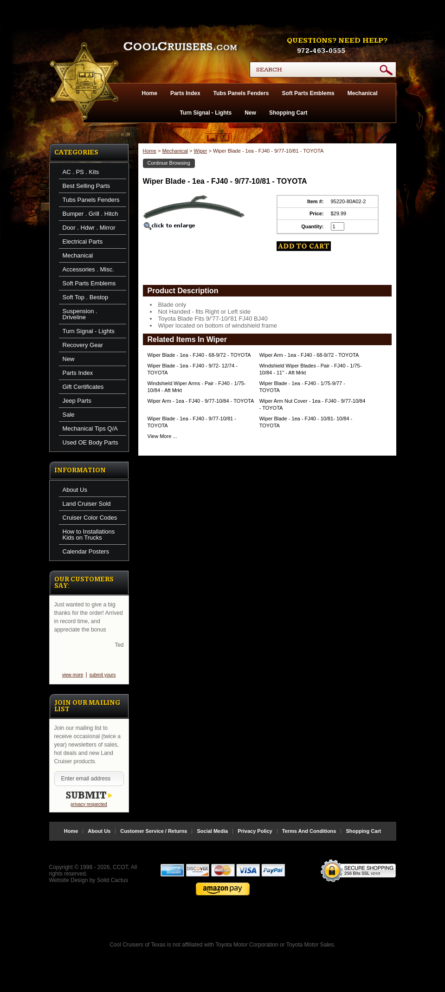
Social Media (212, 831)
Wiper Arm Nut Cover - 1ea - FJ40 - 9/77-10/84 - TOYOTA (312, 404)
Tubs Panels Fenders (241, 93)
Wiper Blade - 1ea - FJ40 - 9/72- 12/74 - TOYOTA (193, 369)
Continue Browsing (169, 163)
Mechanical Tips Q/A (90, 428)
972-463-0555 (321, 51)
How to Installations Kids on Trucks (89, 534)
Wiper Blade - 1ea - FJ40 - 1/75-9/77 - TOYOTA (302, 386)
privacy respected (89, 804)
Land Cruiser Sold (87, 503)
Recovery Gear (83, 344)
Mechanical (363, 93)
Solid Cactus (112, 880)
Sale (69, 414)
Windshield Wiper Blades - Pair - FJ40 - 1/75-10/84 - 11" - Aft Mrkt (310, 369)
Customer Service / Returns (153, 831)
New (250, 113)
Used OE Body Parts (90, 442)
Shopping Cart (288, 113)
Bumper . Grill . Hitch (90, 213)
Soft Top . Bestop (86, 297)
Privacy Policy (255, 831)
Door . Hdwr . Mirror (89, 227)
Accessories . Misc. (88, 269)
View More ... (162, 436)
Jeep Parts (77, 400)
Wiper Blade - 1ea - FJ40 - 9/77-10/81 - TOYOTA (192, 422)
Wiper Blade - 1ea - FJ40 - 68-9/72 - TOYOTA (199, 355)
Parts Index (185, 93)
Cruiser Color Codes (90, 517)
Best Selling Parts (86, 185)
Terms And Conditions (309, 831)
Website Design (68, 880)
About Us (75, 489)
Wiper (200, 151)
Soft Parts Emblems (308, 93)
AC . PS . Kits (81, 171)
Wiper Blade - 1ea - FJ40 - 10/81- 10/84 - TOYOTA (306, 422)
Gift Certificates (83, 386)
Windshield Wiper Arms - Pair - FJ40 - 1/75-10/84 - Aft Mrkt (197, 386)
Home (149, 93)
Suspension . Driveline (80, 314)
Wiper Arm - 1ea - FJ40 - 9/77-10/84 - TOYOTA (201, 401)
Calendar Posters (86, 551)
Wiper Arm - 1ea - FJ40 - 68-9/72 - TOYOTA (309, 355)
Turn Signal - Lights (206, 113)
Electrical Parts (83, 241)
